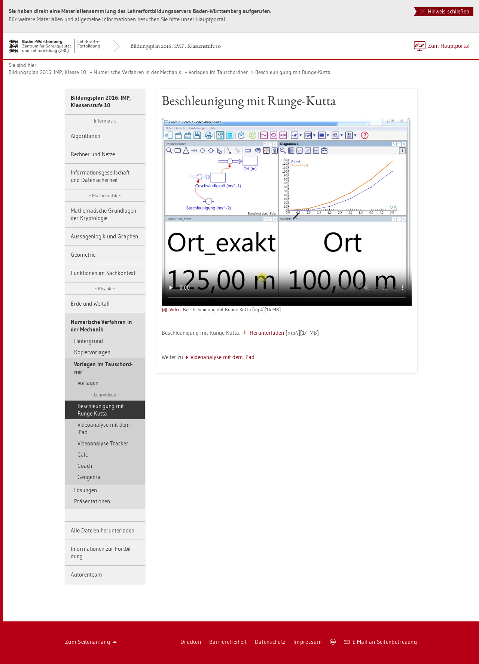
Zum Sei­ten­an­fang (91, 641)
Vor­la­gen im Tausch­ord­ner (218, 72)
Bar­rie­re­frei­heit (228, 641)
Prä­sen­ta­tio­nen (92, 501)
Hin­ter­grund (88, 341)
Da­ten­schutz (270, 641)
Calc (82, 454)
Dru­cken (190, 641)
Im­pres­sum (307, 641)
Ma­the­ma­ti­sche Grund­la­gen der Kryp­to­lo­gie (103, 214)
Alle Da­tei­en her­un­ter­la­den (102, 530)
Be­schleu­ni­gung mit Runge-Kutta (292, 72)
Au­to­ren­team (86, 574)
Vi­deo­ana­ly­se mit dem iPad (103, 428)
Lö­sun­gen (85, 490)
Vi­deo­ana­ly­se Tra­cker (102, 443)
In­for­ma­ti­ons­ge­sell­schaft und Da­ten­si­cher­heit (100, 176)
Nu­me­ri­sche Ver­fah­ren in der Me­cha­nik (137, 72)
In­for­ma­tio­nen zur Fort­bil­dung (101, 552)
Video (175, 309)
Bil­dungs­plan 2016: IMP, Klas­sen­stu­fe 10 (175, 46)
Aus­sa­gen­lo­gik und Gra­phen (104, 236)
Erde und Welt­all (90, 303)
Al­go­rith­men (85, 135)
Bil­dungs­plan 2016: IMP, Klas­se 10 (47, 72)
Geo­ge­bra (89, 477)
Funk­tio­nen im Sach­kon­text (103, 273)
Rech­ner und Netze (93, 154)
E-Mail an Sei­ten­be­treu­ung (380, 641)
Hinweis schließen (444, 11)
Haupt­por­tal (210, 19)
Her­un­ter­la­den (267, 332)
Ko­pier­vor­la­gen (92, 352)
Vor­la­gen (87, 382)
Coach (84, 465)
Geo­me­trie (83, 254)
